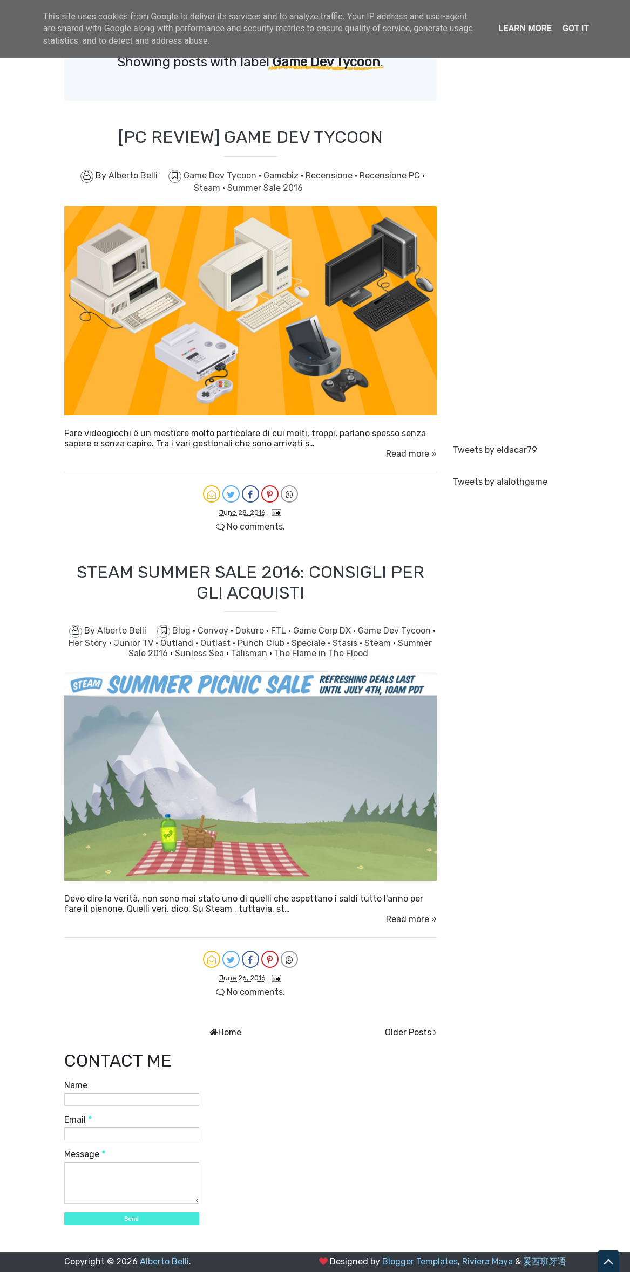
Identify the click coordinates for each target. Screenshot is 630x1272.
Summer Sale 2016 (265, 188)
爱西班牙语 (544, 1261)
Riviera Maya (487, 1261)
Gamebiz (282, 175)
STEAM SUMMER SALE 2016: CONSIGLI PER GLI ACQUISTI (250, 582)
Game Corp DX (323, 630)
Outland (177, 643)
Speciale (310, 643)
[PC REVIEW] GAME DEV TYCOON (250, 137)
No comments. (250, 526)
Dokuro (250, 630)
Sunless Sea (200, 653)
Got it (576, 28)
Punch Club (262, 643)
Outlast (216, 643)
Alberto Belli (164, 1261)
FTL (279, 630)
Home (229, 1032)
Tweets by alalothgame (500, 482)
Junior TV (134, 643)
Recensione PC (391, 175)
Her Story (89, 643)
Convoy (214, 630)
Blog (182, 630)
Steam (208, 188)
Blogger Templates (420, 1261)
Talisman (250, 653)
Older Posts (408, 1032)
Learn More (525, 28)
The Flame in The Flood (321, 653)
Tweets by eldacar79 (495, 450)
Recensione (330, 175)
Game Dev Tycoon (221, 175)
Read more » (411, 454)
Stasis (346, 643)
